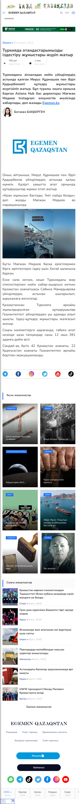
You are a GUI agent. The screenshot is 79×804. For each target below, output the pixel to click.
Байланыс (39, 767)
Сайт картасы (50, 740)
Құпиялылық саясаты (54, 732)
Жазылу (38, 756)
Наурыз (52, 793)
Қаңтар (22, 793)
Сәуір (67, 793)
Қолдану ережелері (26, 740)
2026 (7, 793)
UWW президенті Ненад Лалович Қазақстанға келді (41, 691)
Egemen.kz (50, 103)
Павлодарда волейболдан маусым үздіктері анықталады (41, 651)
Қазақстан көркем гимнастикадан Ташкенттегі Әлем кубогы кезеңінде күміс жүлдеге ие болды (46, 593)
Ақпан (37, 793)
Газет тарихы (29, 732)
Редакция (11, 732)
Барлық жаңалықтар (38, 706)
